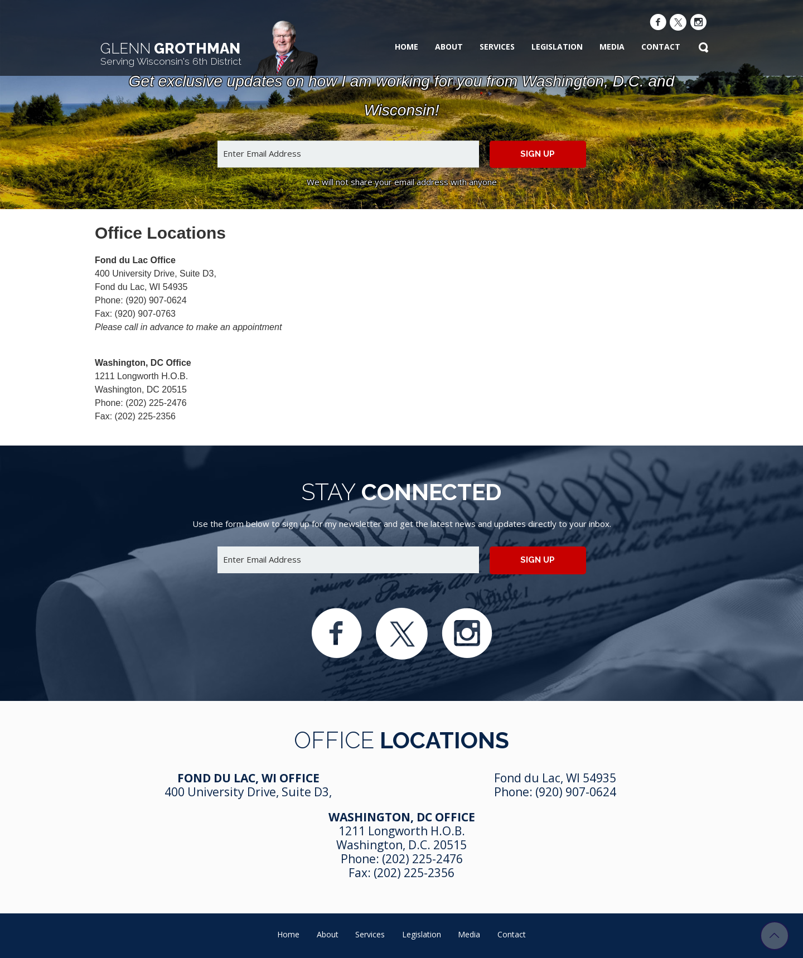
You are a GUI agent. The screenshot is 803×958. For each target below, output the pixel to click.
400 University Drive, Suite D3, (248, 792)
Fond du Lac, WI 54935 (555, 778)
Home (406, 46)
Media (612, 46)
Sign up (537, 154)
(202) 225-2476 (422, 859)
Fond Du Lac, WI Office (248, 778)
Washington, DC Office (401, 817)
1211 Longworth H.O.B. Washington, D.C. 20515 (401, 838)
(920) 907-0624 (575, 792)
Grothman (170, 53)
